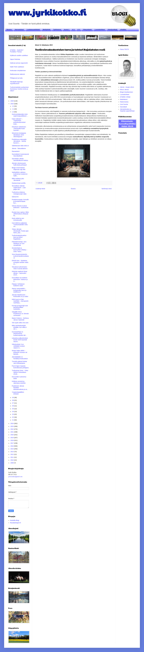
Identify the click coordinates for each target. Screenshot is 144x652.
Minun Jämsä (124, 89)
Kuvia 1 (66, 29)
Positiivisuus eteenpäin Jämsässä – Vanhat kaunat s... (19, 141)
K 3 (79, 29)
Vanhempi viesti (106, 188)
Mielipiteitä (46, 29)
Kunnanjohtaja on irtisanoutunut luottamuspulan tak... (19, 333)
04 (13, 411)
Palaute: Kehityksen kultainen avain (18, 285)
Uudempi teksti (40, 188)
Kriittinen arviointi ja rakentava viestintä (18, 382)
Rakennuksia (124, 102)
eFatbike (123, 29)
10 (13, 112)
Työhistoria (57, 29)
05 (13, 409)
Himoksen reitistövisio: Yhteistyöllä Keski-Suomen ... (19, 128)
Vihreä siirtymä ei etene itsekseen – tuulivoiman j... (20, 207)
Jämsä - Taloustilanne (19, 148)
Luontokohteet (100, 29)
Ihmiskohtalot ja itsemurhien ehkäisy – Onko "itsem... (19, 249)
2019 (12, 437)
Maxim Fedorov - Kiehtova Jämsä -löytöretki (20, 319)
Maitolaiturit (124, 99)
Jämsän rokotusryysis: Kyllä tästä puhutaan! (19, 164)
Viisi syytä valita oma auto (20, 322)
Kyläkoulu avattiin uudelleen (19, 55)
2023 (12, 426)
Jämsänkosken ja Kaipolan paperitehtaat (127, 110)
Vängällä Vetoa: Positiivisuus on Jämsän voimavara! (20, 313)
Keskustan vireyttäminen (18, 70)
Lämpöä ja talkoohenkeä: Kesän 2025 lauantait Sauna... (20, 339)
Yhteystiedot (87, 29)
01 (13, 420)
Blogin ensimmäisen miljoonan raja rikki (18, 168)
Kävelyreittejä (112, 29)
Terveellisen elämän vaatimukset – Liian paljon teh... (19, 187)
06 (13, 406)
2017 (12, 443)
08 (13, 400)
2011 (12, 457)
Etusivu (9, 29)
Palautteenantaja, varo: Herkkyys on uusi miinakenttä (19, 243)
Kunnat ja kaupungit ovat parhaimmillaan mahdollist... (20, 307)
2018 (12, 440)
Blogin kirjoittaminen (126, 92)
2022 (12, 429)
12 (13, 106)
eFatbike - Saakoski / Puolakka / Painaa (17, 51)
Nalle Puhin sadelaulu (17, 67)
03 (13, 414)
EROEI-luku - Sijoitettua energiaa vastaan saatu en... (20, 262)
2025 (12, 104)
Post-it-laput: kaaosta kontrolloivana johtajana (20, 367)
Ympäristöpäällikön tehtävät (18, 393)
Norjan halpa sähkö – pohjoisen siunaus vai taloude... (19, 352)
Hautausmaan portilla (18, 183)
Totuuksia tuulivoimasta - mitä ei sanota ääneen (20, 267)
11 (13, 109)
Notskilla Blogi (14, 520)
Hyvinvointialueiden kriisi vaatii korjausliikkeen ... (20, 115)
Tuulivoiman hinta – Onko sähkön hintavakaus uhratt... (20, 372)
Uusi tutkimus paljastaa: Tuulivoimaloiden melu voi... (20, 224)
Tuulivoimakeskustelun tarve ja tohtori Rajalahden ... (19, 237)
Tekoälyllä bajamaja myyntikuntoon (16, 82)
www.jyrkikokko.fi (47, 12)
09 (13, 397)
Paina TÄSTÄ (124, 49)
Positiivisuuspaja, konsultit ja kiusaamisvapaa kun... (20, 201)
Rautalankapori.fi (15, 523)
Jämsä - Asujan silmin (127, 87)
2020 (12, 435)
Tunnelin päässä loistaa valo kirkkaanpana (19, 362)
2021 (12, 432)
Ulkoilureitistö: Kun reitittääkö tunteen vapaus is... (18, 346)
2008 (12, 463)
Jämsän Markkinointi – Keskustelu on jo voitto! (20, 295)
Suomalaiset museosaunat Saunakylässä (20, 155)
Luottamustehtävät (33, 29)
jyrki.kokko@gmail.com (15, 476)
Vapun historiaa (15, 59)
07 (13, 403)
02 (13, 417)
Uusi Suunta (124, 104)
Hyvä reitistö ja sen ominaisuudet (18, 219)
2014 (12, 451)
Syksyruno (15, 197)
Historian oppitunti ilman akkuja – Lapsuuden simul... (19, 273)
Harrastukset (19, 29)
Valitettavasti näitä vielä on (20, 145)
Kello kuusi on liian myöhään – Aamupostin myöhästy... (20, 301)
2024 (12, 423)
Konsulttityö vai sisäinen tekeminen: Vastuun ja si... (20, 279)
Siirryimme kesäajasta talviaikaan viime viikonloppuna (19, 134)
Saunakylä (123, 107)
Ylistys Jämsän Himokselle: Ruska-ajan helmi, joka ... (20, 230)
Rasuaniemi (15, 151)
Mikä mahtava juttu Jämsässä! (18, 179)
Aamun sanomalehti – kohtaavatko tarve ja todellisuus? (19, 290)
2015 (12, 449)
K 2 (73, 29)
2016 (12, 446)
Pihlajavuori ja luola (16, 78)
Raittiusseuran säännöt (17, 74)
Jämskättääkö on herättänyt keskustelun (20, 357)
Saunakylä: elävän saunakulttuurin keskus (20, 159)
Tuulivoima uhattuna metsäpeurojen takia (19, 193)
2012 (12, 454)
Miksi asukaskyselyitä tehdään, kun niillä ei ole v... (19, 327)
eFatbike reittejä (125, 97)
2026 (12, 101)
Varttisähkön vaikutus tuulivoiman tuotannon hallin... (20, 174)
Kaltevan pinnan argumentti (19, 63)
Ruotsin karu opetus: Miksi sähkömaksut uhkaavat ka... (20, 213)
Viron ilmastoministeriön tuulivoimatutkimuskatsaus (20, 256)
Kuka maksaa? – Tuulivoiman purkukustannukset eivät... (19, 121)
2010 (12, 460)
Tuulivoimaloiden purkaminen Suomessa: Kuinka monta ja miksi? (19, 89)
